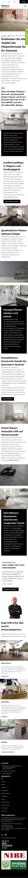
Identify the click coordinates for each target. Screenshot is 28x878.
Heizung (3, 781)
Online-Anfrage (5, 802)
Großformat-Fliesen (11, 201)
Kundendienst (4, 790)
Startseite (3, 35)
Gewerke (5, 702)
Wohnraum (11, 35)
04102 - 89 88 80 (8, 584)
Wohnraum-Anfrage (10, 589)
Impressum (4, 811)
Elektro (3, 784)
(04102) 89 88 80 (9, 1)
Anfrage (24, 1)
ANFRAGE (26, 41)
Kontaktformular (5, 805)
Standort (3, 1)
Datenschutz (4, 808)
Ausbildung (4, 796)
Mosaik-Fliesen (7, 399)
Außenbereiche (13, 460)
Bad (2, 778)
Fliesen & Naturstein (7, 752)
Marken (3, 799)
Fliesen (4, 742)
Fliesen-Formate (5, 36)
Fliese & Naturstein (20, 35)
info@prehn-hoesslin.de (14, 1)
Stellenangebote (5, 793)
